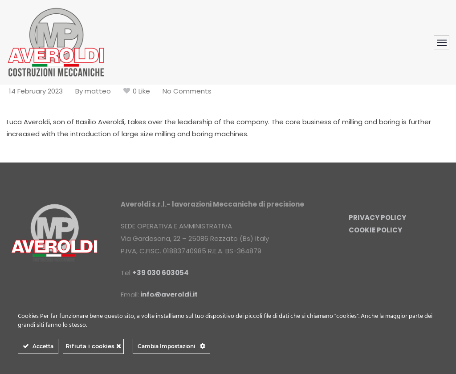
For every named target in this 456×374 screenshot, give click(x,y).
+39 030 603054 (160, 272)
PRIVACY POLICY (377, 217)
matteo (98, 91)
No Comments (187, 91)
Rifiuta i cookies (93, 346)
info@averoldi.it (169, 294)
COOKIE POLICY (375, 230)
